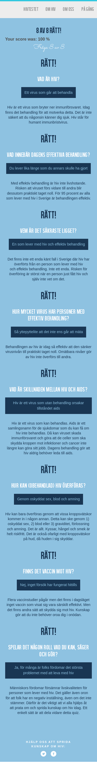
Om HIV (50, 9)
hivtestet (31, 9)
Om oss (68, 9)
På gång (87, 9)
